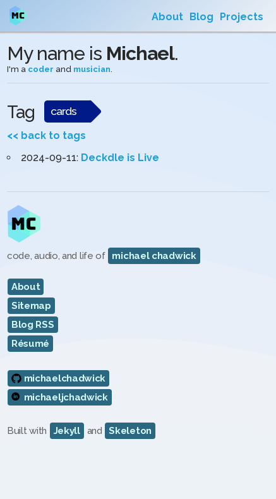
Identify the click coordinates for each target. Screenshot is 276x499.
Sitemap (31, 305)
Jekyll (67, 430)
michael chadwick (154, 256)
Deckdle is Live (120, 158)
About (167, 17)
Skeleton (130, 430)
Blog (201, 17)
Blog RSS (32, 324)
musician (92, 69)
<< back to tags (46, 135)
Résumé (30, 343)
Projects (241, 17)
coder (41, 69)
